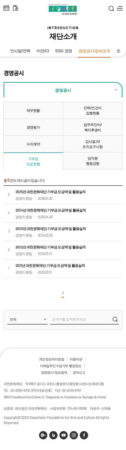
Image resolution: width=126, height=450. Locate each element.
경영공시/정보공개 (94, 51)
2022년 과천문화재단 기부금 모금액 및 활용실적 (50, 247)
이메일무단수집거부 (54, 366)
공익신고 (79, 372)
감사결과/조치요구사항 (92, 144)
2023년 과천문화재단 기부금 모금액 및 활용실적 (50, 228)
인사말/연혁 (20, 51)
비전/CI (43, 51)
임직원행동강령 (92, 160)
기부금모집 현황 (33, 161)
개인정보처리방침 (51, 359)
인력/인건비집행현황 (93, 110)
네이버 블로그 (53, 435)
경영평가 (33, 127)
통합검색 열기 (111, 9)
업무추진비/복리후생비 (93, 127)
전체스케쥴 (6, 8)
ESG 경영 (63, 51)
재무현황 (33, 110)
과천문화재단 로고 (63, 9)
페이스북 (84, 435)
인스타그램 (74, 435)
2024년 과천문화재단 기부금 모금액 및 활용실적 (50, 210)
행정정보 (75, 366)
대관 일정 (15, 8)
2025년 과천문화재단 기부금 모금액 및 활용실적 (50, 192)
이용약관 (76, 359)
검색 (115, 320)
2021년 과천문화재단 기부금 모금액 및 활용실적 (50, 265)
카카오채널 (43, 435)
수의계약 (33, 144)
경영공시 (63, 90)
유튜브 (63, 435)
